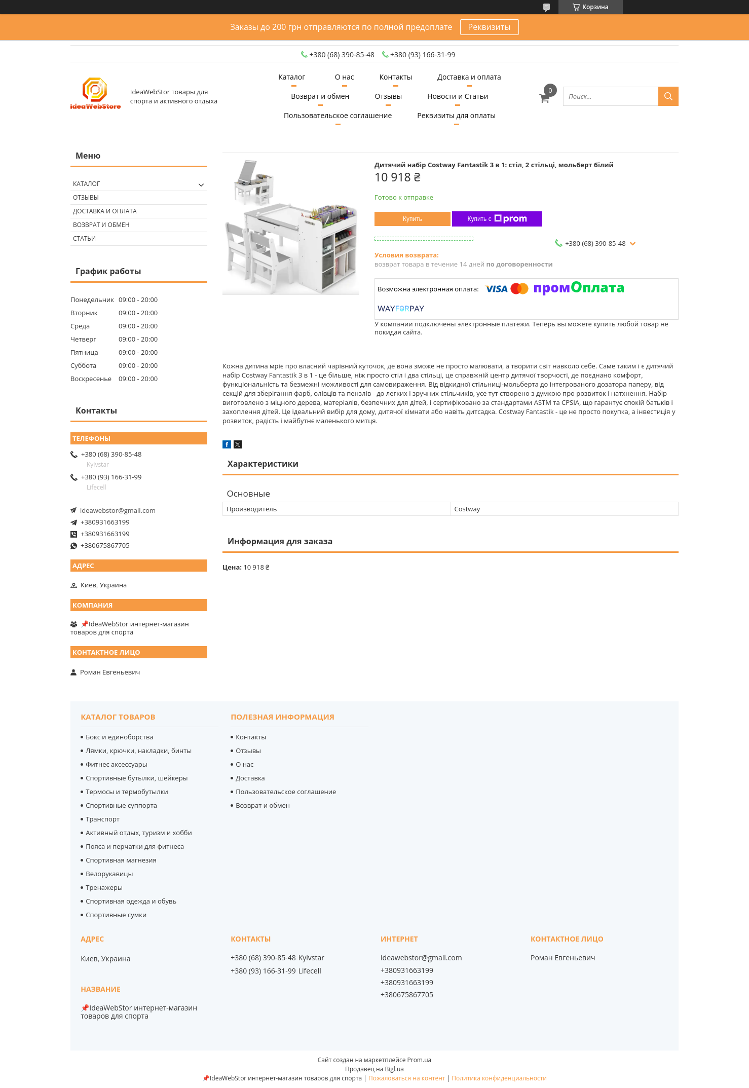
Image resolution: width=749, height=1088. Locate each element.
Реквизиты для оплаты (456, 115)
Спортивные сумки (116, 914)
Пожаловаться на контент (406, 1078)
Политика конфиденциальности (499, 1078)
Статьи (84, 238)
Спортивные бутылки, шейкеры (137, 777)
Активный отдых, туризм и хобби (139, 832)
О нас (344, 77)
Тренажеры (104, 887)
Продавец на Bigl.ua (374, 1069)
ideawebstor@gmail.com (118, 510)
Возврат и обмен (320, 96)
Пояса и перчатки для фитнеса (135, 846)
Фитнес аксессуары (116, 764)
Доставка (250, 777)
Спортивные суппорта (121, 805)
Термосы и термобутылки (127, 791)
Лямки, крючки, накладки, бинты (139, 750)
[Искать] (668, 96)
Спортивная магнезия (121, 860)
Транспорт (103, 818)
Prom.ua (419, 1060)
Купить (412, 218)
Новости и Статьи (458, 96)
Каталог (291, 77)
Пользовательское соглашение (338, 115)
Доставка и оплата (469, 77)
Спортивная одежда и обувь (131, 901)
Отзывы (388, 96)
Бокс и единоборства (119, 736)
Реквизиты (489, 26)
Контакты (396, 77)
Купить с (497, 218)
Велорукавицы (109, 873)
